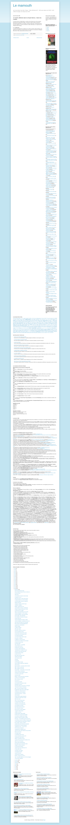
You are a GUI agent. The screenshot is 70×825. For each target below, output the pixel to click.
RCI (44, 323)
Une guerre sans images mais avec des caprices (44, 777)
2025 (15, 569)
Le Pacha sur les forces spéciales (20, 677)
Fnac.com (48, 30)
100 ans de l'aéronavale (16, 318)
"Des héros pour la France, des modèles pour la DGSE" (22, 361)
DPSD (16, 321)
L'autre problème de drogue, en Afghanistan (21, 607)
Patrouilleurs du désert (49, 189)
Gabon (30, 322)
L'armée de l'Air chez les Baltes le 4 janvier (21, 672)
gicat (42, 328)
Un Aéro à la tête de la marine (50, 223)
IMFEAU (40, 322)
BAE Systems (46, 319)
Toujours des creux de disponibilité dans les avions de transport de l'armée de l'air (51, 217)
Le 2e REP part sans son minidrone (20, 692)
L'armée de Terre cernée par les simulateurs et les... (22, 739)
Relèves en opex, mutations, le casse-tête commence (50, 277)
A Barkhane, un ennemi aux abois (51, 284)
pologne (19, 331)
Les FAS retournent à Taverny (50, 176)
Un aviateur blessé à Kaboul (19, 652)
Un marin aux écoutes (17, 342)
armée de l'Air (16, 325)
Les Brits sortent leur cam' (19, 646)
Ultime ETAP (17, 594)
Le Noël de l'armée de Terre (19, 642)
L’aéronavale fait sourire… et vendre (20, 693)
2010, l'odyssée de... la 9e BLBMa (20, 644)
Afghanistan (28, 319)
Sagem (20, 324)
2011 (15, 585)
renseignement (38, 331)
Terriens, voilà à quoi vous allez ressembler (25, 796)
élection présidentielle (50, 332)
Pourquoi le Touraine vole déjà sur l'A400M (21, 717)
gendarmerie (39, 328)
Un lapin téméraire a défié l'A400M (20, 713)
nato (27, 330)
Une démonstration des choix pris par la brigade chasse (22, 347)
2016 (15, 579)
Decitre (48, 28)
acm (46, 324)
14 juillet (24, 318)
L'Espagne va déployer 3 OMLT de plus (21, 603)
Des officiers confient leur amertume (20, 630)
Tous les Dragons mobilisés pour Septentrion (21, 663)
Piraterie (40, 323)
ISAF (42, 322)
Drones (29, 321)
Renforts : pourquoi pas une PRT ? (20, 755)
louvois (31, 329)
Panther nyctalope (17, 626)
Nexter (23, 323)
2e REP (32, 318)
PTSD (38, 323)
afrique (54, 324)
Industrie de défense (48, 322)
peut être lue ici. (50, 439)
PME (34, 323)
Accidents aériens (22, 319)
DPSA (14, 321)
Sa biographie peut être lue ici (50, 440)
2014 (15, 581)
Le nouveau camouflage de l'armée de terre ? (25, 809)
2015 (15, 580)
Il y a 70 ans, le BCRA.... (17, 353)
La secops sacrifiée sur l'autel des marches (20, 339)
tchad (34, 332)
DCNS (50, 320)
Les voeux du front (17, 593)
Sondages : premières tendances (20, 745)
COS (23, 320)
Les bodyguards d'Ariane (18, 751)
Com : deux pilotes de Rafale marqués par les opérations (22, 801)
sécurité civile (31, 332)
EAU (41, 321)
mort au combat (18, 330)
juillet (16, 765)
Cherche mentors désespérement (20, 742)
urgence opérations (38, 332)
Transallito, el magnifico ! (18, 605)
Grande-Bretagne (33, 322)
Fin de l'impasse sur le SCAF (50, 143)
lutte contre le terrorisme (36, 329)
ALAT (15, 319)
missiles (14, 330)
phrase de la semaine (51, 330)
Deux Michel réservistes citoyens (20, 706)
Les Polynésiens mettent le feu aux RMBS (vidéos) (44, 808)
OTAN (29, 323)
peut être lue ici (51, 436)
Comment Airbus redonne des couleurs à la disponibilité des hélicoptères (50, 131)
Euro (52, 321)
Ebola (46, 321)
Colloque (38, 320)
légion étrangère (44, 329)
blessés (55, 325)
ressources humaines (44, 331)
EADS (40, 321)
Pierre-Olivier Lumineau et (25, 522)
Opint (31, 323)
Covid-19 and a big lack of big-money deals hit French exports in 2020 (51, 92)
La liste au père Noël (18, 618)
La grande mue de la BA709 (50, 133)
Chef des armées (34, 320)
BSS (51, 319)
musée (22, 330)
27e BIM (29, 318)
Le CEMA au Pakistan (18, 627)
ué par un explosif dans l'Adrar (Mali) (37, 439)
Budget (14, 320)
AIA (13, 319)
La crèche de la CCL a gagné (19, 610)
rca (30, 331)
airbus (56, 324)
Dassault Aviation (21, 321)
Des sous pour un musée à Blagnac (20, 709)
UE (34, 324)
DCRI (52, 320)
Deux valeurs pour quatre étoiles (19, 655)
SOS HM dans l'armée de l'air (50, 258)
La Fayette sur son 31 (18, 597)
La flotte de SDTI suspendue (50, 225)
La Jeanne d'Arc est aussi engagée (51, 287)
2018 (15, 576)
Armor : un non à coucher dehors (20, 700)
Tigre (33, 324)
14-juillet (27, 318)
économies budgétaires (44, 332)
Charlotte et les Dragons (18, 656)
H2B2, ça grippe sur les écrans (19, 668)
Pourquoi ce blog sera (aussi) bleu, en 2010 (21, 609)
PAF (32, 323)
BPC (48, 319)
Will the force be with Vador (50, 86)
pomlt (21, 331)
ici (53, 484)
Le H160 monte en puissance (50, 135)
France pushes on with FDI (50, 107)
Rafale (51, 323)
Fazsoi (26, 322)
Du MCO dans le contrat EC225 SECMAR (21, 714)
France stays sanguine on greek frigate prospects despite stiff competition (51, 89)
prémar (29, 331)
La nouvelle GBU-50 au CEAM (50, 221)
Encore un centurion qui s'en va (18, 779)
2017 (15, 577)
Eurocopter (55, 321)
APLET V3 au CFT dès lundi (19, 741)
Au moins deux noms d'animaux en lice (20, 634)
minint (56, 329)
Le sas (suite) (17, 660)
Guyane (37, 322)
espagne (14, 328)
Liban (54, 322)
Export (18, 322)
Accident (18, 319)
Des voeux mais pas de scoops (19, 590)
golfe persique (45, 328)
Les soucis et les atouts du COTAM (51, 260)
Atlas (43, 319)
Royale (14, 324)
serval (28, 332)
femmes (20, 328)
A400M (56, 318)
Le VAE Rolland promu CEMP (50, 252)
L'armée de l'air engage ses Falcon (51, 293)
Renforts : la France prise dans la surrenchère (21, 676)
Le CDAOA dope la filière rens (50, 234)
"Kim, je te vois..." (17, 664)
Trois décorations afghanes (19, 758)
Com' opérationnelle (44, 320)
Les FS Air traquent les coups (19, 631)
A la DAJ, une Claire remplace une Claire (20, 336)
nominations (32, 330)
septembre (16, 762)
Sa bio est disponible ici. (41, 448)
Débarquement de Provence (35, 321)
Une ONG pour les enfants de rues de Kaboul (21, 640)
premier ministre (25, 331)
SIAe (18, 324)
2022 (15, 571)
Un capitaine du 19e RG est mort (19, 358)
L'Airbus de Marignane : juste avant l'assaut (21, 614)
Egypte (48, 321)
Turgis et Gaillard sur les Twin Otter (51, 205)
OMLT (27, 323)
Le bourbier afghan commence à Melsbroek (21, 601)
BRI (50, 319)
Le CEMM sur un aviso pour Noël (20, 639)
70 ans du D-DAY (44, 318)
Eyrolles (48, 29)
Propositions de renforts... (18, 684)
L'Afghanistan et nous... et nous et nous (21, 726)
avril (15, 769)
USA (37, 324)
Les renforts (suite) (17, 643)
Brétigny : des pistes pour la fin (19, 606)
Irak (52, 322)
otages (36, 330)
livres (28, 329)
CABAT (17, 320)
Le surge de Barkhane (49, 302)
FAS (24, 322)
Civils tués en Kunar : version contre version (21, 598)
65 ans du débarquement (37, 318)
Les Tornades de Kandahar (19, 635)
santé (26, 332)
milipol (54, 329)
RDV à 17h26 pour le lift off (19, 679)
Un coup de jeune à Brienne (19, 746)
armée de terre (23, 325)
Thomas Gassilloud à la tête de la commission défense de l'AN (23, 815)
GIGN (28, 322)
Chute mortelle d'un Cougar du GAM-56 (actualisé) (44, 804)
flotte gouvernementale (25, 328)
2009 (15, 588)
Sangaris (23, 324)
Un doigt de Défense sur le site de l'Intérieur (21, 599)
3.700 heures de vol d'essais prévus (20, 704)
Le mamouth (22, 5)
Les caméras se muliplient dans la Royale (21, 716)
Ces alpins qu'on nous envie (19, 647)
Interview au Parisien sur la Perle (51, 262)
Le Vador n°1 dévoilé (49, 209)
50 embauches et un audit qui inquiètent (21, 725)
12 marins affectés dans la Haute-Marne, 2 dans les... (23, 721)
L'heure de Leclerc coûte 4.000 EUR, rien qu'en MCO (23, 730)
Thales (31, 324)
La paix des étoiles (17, 675)
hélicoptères (54, 328)
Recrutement (55, 323)
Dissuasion (26, 321)
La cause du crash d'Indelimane (51, 195)
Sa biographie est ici (46, 449)
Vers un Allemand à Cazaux (19, 708)
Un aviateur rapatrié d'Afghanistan (20, 648)
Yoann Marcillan (16, 522)
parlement (46, 330)
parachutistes (41, 330)
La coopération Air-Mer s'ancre (19, 734)
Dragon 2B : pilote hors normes (46, 791)
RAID (43, 323)
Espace (51, 321)
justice (20, 329)
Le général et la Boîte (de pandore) (42, 800)
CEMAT (21, 320)
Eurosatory (14, 322)
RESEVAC (47, 323)
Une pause (16, 659)
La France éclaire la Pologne (19, 701)
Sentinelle (26, 324)
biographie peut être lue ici (47, 443)
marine (48, 329)
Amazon (48, 27)
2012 (15, 584)
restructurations (50, 331)
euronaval (17, 328)
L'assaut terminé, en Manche (19, 754)
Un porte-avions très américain (50, 191)
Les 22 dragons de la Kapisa (19, 705)
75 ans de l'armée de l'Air (51, 318)
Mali (18, 323)
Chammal (30, 320)
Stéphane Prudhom (34, 522)
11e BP (22, 318)
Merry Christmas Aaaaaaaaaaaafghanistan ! (21, 623)
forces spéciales (33, 328)
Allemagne (37, 319)
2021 (15, 572)
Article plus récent (16, 37)
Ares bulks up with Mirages (50, 105)
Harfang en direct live (18, 602)
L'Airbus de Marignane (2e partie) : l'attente (21, 619)
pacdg (38, 330)
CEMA (19, 320)
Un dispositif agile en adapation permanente (20, 350)
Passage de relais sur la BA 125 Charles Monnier (21, 788)
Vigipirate (44, 324)
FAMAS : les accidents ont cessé (20, 738)
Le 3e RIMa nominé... (18, 733)
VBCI (42, 324)
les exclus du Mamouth (24, 329)
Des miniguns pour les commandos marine (21, 743)
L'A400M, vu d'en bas (18, 712)
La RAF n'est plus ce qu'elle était (20, 671)
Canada (27, 320)
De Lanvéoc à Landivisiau (18, 638)
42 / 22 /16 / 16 (17, 680)
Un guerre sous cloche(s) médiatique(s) (20, 355)
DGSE (56, 320)
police (17, 331)
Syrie (28, 324)
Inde (44, 322)
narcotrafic (25, 330)
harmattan (48, 328)
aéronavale (38, 325)
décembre (16, 589)
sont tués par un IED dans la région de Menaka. (46, 474)
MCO (16, 323)
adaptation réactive (50, 324)
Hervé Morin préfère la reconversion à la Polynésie (22, 685)
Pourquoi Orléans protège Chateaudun (20, 696)
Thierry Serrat (46, 522)
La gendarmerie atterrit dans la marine (20, 697)
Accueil (28, 37)
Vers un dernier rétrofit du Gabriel (51, 178)
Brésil (56, 319)
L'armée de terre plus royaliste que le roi (21, 747)
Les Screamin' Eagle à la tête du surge (20, 636)
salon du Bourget (21, 332)
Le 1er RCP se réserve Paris (19, 673)
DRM (18, 321)
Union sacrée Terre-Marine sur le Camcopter (21, 622)
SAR (16, 324)
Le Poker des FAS (49, 220)
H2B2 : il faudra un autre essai (19, 667)
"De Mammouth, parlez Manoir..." (20, 737)
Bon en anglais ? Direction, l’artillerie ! (20, 722)
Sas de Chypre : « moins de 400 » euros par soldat (22, 669)
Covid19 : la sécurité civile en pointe (51, 289)
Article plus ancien (39, 37)
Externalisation (21, 322)
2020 (15, 573)
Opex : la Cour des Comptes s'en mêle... (21, 688)
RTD (49, 323)
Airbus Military (33, 319)
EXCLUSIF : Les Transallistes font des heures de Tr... (23, 718)
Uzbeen (40, 324)
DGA (54, 320)
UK (35, 324)
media (52, 329)
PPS (36, 323)
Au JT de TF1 (48, 264)
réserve (18, 332)
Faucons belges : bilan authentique (20, 615)
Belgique (53, 319)
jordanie (17, 329)
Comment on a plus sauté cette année (20, 651)
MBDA (14, 323)
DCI (48, 320)
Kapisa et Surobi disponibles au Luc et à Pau (21, 611)
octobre (16, 761)
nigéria (29, 330)
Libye (56, 322)
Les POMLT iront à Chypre (19, 750)
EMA (44, 321)
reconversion (33, 331)
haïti (50, 328)
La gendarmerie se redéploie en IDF (20, 729)
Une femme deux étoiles (18, 681)
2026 (15, 568)
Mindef (20, 323)
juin (15, 766)
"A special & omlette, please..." (19, 710)
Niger (24, 323)
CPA (25, 320)
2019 (15, 575)
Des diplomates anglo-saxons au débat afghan (22, 689)
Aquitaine (40, 319)
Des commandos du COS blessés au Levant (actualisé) (22, 805)
